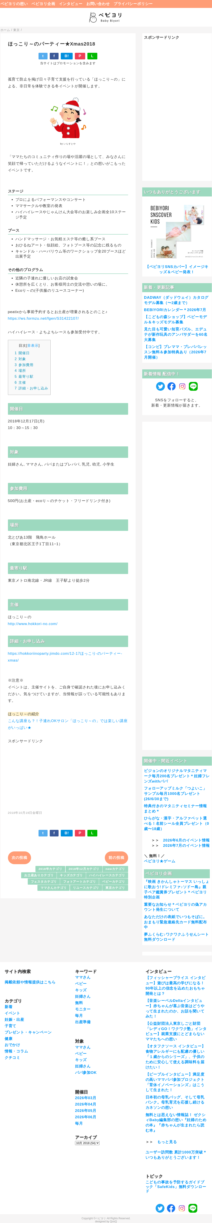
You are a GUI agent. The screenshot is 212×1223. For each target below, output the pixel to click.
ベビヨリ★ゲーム (159, 861)
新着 (9, 1007)
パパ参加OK (86, 1073)
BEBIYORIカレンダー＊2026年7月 (175, 310)
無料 (79, 1003)
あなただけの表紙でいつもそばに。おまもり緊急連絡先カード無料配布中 (175, 922)
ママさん (83, 977)
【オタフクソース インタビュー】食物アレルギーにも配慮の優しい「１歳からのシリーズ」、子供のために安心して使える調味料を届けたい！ (176, 1056)
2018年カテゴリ (50, 869)
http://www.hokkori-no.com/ (33, 624)
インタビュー (71, 4)
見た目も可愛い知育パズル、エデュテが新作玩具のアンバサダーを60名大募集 (175, 334)
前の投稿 (116, 858)
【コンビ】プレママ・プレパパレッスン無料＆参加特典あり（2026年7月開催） (175, 352)
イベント (12, 1013)
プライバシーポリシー (133, 4)
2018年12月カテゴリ (83, 869)
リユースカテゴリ (86, 887)
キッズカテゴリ (71, 875)
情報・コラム (16, 1051)
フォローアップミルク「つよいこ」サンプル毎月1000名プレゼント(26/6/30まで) (175, 793)
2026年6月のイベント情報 (186, 840)
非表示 (33, 345)
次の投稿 (19, 858)
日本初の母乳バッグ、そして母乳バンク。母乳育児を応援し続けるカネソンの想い (175, 1102)
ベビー (81, 984)
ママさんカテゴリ (54, 887)
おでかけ (12, 1045)
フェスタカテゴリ (44, 881)
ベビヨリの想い (14, 4)
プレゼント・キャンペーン (28, 1032)
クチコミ (12, 1058)
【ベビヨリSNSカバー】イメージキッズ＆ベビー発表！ (176, 269)
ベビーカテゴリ (113, 881)
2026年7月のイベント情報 (186, 845)
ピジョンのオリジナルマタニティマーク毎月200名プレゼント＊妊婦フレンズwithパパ (177, 776)
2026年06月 (86, 1117)
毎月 (79, 1016)
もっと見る (167, 1142)
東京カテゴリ (115, 887)
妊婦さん (83, 996)
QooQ (113, 1221)
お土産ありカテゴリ (39, 875)
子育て (11, 1026)
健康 (9, 1039)
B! (67, 56)
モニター (83, 1009)
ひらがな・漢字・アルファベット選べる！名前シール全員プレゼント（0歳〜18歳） (176, 823)
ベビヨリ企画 (43, 4)
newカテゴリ (115, 869)
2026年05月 (86, 1111)
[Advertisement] (68, 774)
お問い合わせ (98, 4)
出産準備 (83, 1022)
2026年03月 (86, 1098)
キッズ (81, 990)
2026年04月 (86, 1104)
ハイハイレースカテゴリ (107, 875)
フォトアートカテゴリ (79, 881)
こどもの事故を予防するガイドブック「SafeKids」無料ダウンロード (176, 1186)
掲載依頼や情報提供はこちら (30, 982)
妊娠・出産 (14, 1020)
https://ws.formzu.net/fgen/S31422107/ (43, 318)
